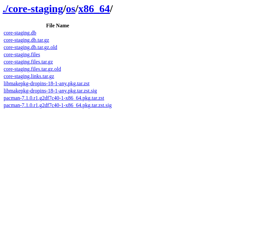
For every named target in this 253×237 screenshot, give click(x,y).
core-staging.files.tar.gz (28, 62)
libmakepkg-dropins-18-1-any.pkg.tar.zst (47, 83)
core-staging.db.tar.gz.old (30, 47)
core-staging (35, 8)
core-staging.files (22, 54)
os (70, 8)
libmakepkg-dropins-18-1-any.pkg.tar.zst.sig (50, 90)
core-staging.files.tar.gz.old (32, 69)
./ (5, 8)
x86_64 (94, 8)
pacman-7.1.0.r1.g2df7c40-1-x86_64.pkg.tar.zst (54, 98)
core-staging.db (20, 33)
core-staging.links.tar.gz (29, 76)
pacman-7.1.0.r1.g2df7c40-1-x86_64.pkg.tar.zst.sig (58, 105)
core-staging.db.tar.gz (26, 40)
